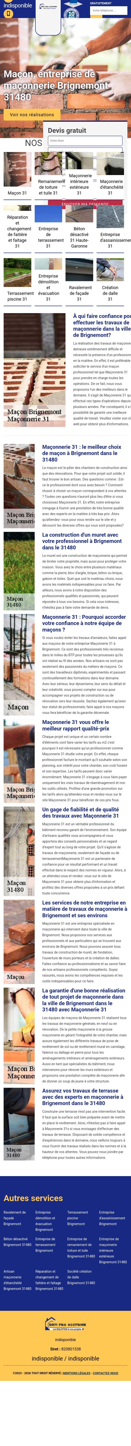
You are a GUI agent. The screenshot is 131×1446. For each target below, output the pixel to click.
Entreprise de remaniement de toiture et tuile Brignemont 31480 (81, 1247)
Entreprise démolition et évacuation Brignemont (45, 1221)
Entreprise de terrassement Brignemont (45, 1244)
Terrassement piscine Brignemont (77, 1218)
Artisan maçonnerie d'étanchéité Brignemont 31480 (17, 1280)
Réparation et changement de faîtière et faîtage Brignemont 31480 (49, 1280)
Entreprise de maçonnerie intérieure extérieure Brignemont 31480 (113, 1250)
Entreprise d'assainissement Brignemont (112, 1218)
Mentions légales (76, 1373)
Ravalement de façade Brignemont (15, 1218)
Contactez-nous (105, 1373)
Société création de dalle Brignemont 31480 (81, 1277)
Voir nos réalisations (32, 114)
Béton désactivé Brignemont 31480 (17, 1242)
